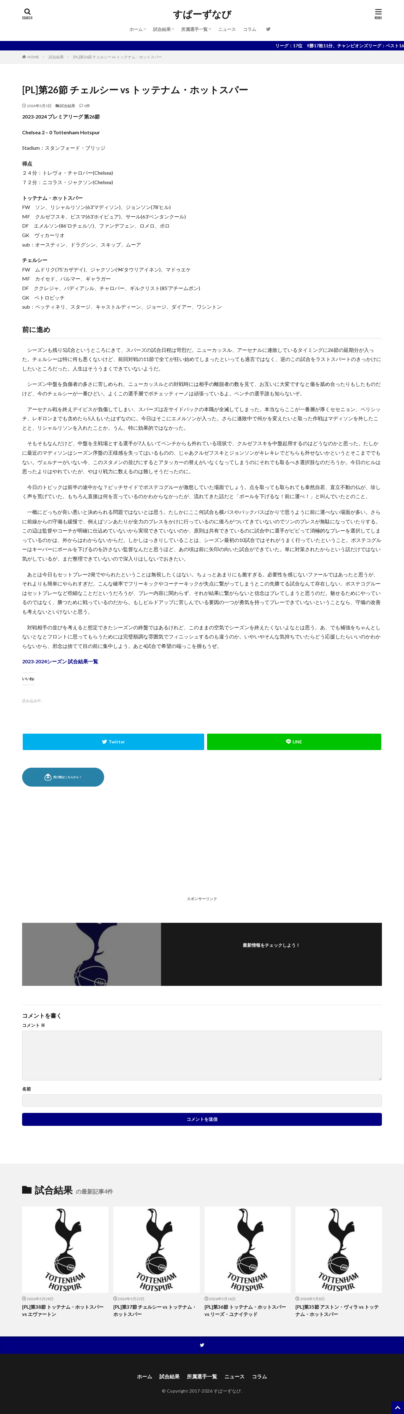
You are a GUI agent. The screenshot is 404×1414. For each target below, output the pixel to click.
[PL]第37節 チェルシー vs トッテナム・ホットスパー (155, 1310)
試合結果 (162, 29)
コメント (33, 1025)
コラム (249, 29)
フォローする (271, 953)
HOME (33, 57)
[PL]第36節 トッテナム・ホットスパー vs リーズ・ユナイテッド (245, 1310)
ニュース (227, 29)
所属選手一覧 (194, 29)
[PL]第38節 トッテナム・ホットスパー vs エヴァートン (63, 1310)
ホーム (136, 29)
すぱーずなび (202, 14)
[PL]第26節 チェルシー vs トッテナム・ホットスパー (117, 57)
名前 (26, 1089)
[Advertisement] (111, 850)
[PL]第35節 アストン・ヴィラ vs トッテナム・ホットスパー (337, 1310)
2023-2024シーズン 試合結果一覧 (60, 661)
